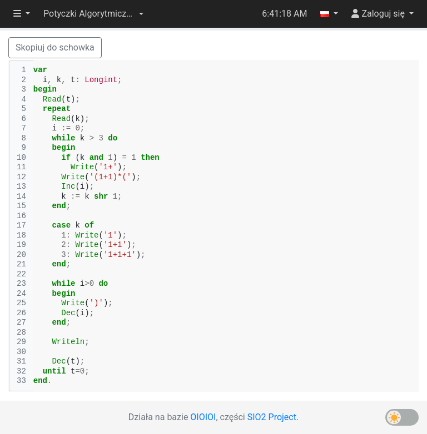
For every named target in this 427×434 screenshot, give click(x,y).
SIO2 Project (271, 417)
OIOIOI (203, 417)
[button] (93, 14)
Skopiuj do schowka (55, 47)
